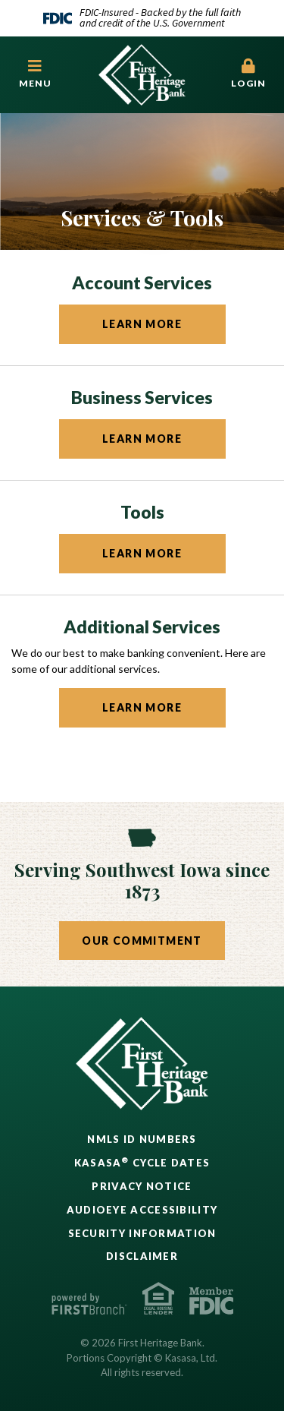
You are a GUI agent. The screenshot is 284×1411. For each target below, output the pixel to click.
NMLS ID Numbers (142, 1139)
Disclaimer (142, 1256)
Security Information (142, 1233)
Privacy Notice (142, 1186)
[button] (35, 74)
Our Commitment (142, 940)
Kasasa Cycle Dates (142, 1163)
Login (248, 73)
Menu (35, 73)
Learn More (142, 323)
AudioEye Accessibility (142, 1210)
